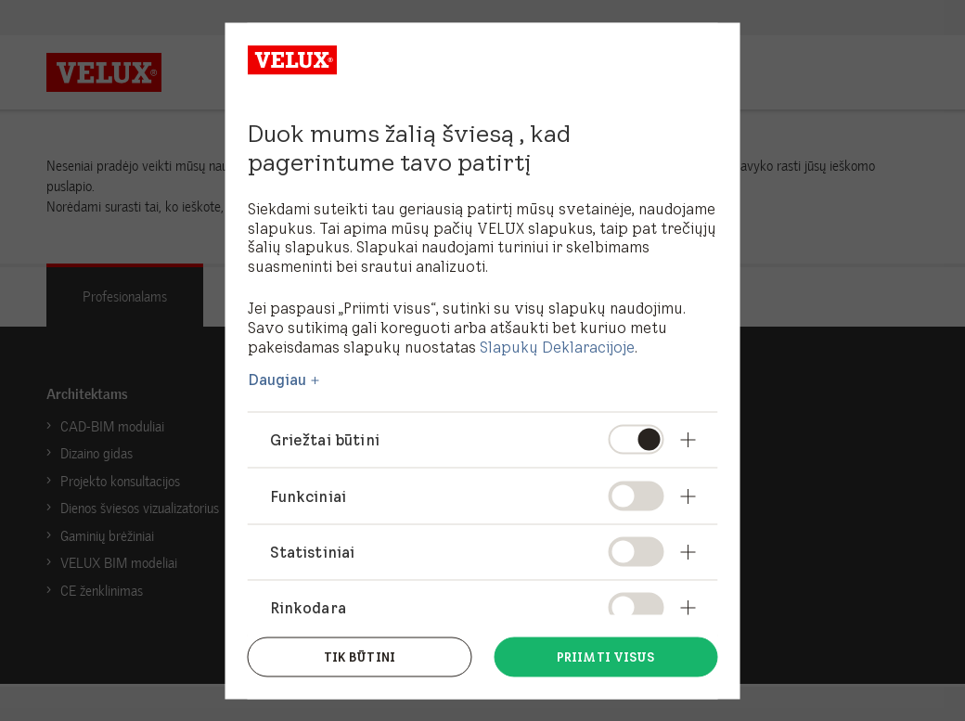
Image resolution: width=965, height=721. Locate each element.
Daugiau (277, 379)
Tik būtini (359, 655)
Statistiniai (312, 551)
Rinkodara (308, 607)
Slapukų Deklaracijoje (557, 346)
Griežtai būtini (325, 440)
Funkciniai (308, 495)
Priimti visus (606, 655)
